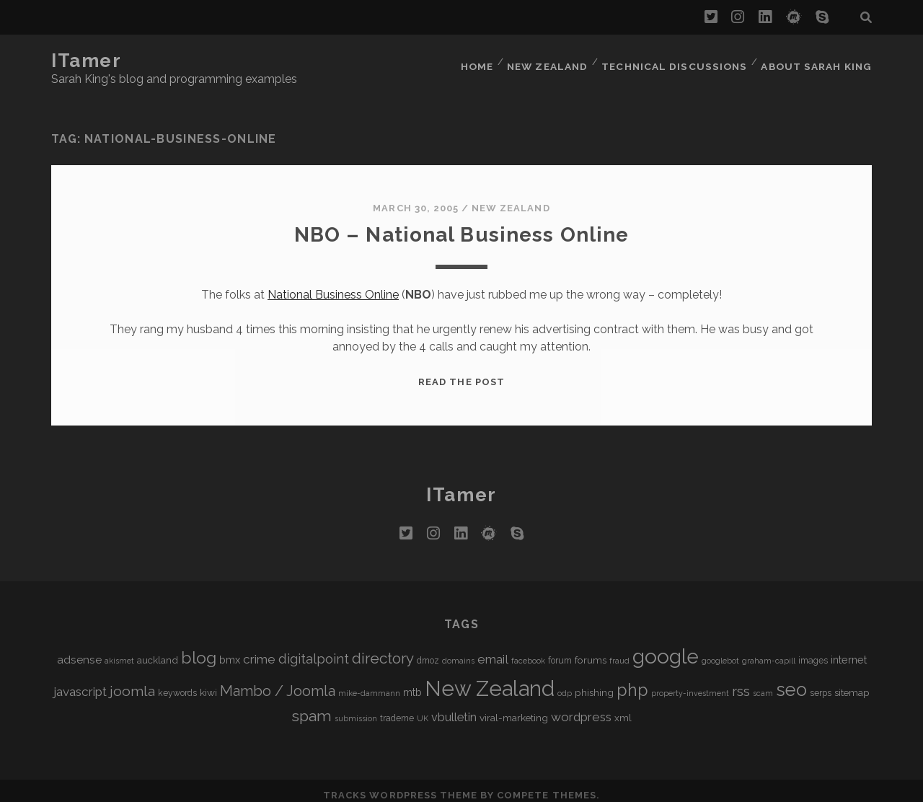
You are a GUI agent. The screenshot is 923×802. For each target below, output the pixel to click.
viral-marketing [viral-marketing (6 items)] (514, 709)
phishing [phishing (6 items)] (594, 683)
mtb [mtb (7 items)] (412, 683)
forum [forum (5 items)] (560, 652)
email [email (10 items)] (492, 650)
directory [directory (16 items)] (383, 649)
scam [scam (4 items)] (763, 684)
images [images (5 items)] (813, 652)
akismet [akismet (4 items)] (119, 652)
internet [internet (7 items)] (849, 651)
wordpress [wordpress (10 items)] (581, 708)
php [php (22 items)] (632, 681)
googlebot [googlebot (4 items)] (720, 652)
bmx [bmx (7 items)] (229, 651)
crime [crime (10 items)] (259, 650)
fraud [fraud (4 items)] (619, 652)
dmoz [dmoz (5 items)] (428, 652)
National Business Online (333, 286)
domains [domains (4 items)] (458, 652)
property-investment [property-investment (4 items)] (690, 684)
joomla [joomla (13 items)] (132, 682)
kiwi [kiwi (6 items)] (208, 683)
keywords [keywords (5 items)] (177, 684)
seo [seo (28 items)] (791, 681)
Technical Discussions (678, 61)
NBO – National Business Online (461, 225)
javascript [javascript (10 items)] (80, 683)
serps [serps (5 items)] (820, 684)
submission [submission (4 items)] (356, 709)
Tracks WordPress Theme (400, 785)
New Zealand (553, 61)
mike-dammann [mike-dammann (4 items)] (369, 684)
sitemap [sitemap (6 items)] (852, 683)
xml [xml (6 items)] (623, 709)
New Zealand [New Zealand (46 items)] (490, 679)
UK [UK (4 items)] (422, 709)
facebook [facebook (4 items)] (528, 652)
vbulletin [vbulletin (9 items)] (454, 708)
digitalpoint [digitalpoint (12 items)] (313, 650)
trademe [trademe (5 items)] (397, 710)
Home (481, 61)
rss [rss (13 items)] (741, 682)
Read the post (461, 373)
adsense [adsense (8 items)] (79, 651)
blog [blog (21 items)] (198, 648)
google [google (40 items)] (665, 648)
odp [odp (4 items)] (564, 684)
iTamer (86, 60)
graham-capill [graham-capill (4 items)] (768, 652)
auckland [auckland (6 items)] (157, 651)
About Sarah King (818, 61)
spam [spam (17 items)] (311, 707)
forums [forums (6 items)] (590, 651)
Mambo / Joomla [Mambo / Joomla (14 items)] (277, 682)
